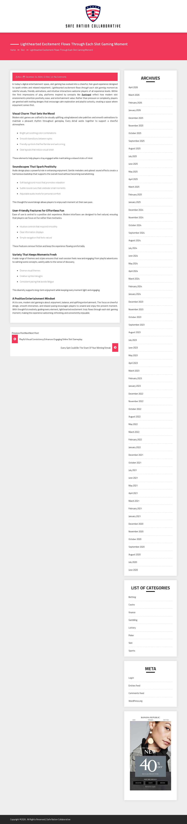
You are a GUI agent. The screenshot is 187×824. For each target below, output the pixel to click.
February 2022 (135, 439)
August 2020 (135, 554)
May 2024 (133, 263)
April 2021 (133, 493)
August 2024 (135, 240)
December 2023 (136, 301)
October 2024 (135, 225)
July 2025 (133, 156)
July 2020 (133, 562)
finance (132, 612)
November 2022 (136, 401)
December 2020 (136, 524)
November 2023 (136, 309)
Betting (132, 597)
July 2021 (133, 470)
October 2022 (135, 409)
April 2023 (133, 363)
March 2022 (134, 432)
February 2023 (135, 378)
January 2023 (135, 386)
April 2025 (133, 179)
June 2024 (133, 255)
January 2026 (135, 110)
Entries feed (134, 685)
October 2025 (135, 133)
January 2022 (135, 447)
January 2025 (135, 202)
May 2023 (133, 355)
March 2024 (134, 278)
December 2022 (136, 393)
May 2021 (133, 485)
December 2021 (136, 455)
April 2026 (133, 87)
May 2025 (133, 171)
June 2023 (133, 347)
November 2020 (136, 531)
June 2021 (133, 477)
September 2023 (136, 324)
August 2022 (135, 416)
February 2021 (135, 508)
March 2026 (134, 95)
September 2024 (136, 232)
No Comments (60, 76)
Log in (131, 678)
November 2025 (136, 125)
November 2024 (136, 217)
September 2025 (136, 141)
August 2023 (135, 332)
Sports (132, 650)
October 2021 (135, 462)
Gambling (133, 620)
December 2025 (136, 118)
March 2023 (134, 370)
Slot (47, 76)
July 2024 (133, 248)
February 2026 (135, 102)
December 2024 (136, 210)
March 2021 (134, 501)
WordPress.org (135, 701)
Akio (19, 76)
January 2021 (135, 516)
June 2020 (133, 570)
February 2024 (135, 286)
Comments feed (136, 693)
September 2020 (136, 546)
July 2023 (133, 340)
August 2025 (135, 148)
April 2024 (133, 271)
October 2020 (135, 539)
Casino (132, 604)
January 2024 (135, 294)
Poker (131, 635)
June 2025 (133, 164)
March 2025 (134, 186)
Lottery (132, 627)
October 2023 (135, 317)
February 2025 (135, 194)
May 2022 (133, 424)
